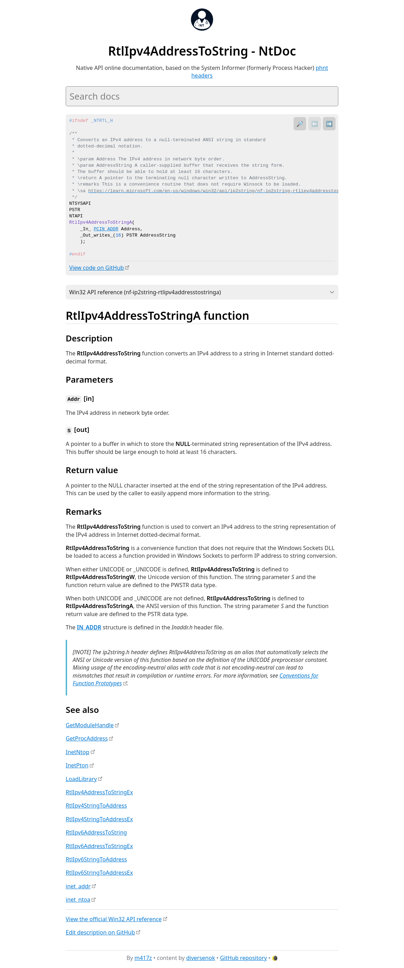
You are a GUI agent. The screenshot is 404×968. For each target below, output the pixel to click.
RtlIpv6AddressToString (96, 831)
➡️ (329, 124)
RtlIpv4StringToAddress (96, 804)
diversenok (200, 957)
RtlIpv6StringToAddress (96, 858)
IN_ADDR (89, 626)
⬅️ (314, 124)
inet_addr (78, 885)
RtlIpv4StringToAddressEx (99, 818)
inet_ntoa (78, 898)
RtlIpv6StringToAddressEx (99, 871)
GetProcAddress (87, 738)
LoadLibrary (81, 778)
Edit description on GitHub (100, 931)
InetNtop (77, 751)
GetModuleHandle (90, 724)
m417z (143, 957)
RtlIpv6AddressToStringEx (99, 845)
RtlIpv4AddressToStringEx (99, 791)
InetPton (77, 764)
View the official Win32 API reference (114, 918)
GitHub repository (243, 957)
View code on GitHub (96, 268)
